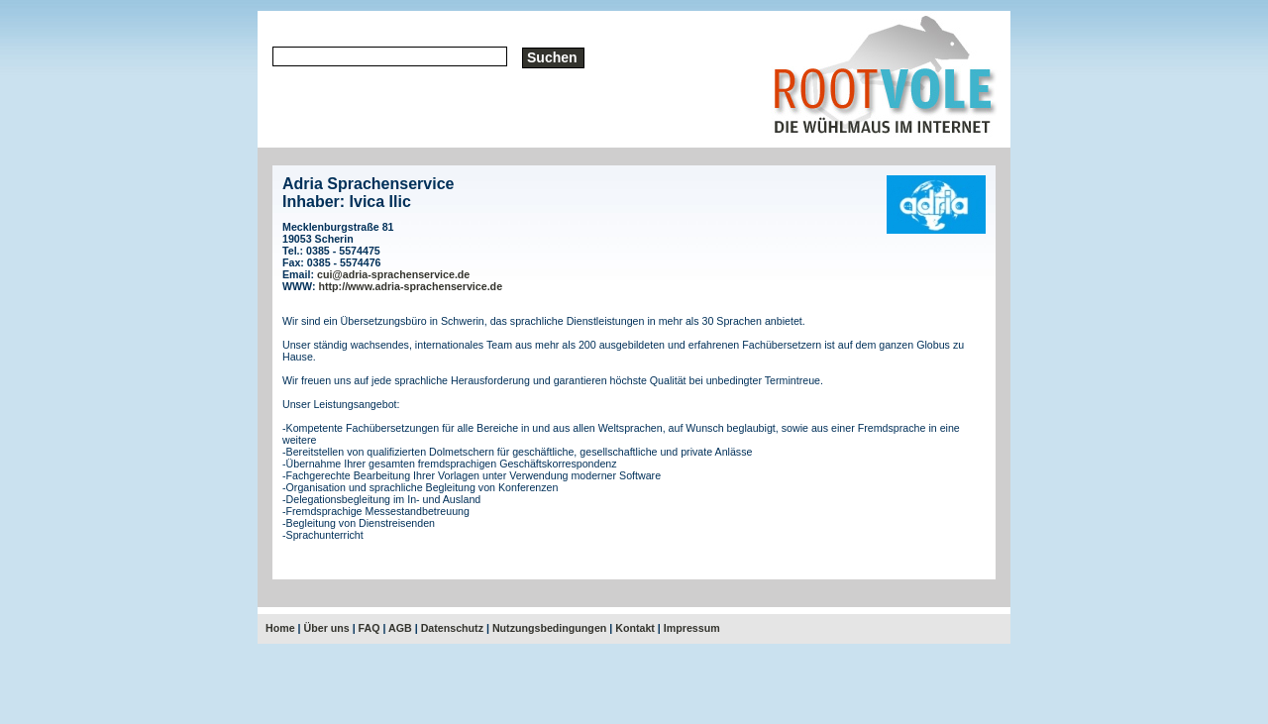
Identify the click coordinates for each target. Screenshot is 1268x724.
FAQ (369, 628)
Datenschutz (452, 628)
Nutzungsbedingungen (549, 628)
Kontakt (635, 628)
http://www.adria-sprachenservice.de (411, 286)
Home (280, 628)
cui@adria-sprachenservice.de (393, 274)
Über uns (327, 628)
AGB (400, 628)
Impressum (692, 628)
